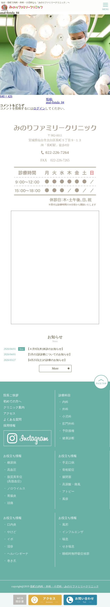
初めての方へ (12, 401)
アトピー (68, 491)
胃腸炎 (11, 495)
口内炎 (11, 524)
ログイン (39, 108)
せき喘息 (68, 546)
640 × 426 (6, 96)
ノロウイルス (16, 488)
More (55, 368)
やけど (11, 531)
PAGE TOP (101, 383)
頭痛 (10, 503)
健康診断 (68, 438)
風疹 (65, 498)
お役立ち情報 (12, 456)
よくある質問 (12, 419)
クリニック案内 (14, 407)
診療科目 (64, 395)
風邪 (65, 524)
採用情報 (9, 425)
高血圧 (11, 469)
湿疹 (10, 546)
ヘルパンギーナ (17, 553)
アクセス (9, 413)
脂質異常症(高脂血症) (14, 479)
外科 (65, 409)
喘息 (65, 539)
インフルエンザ (72, 531)
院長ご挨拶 (10, 395)
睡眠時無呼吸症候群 (75, 553)
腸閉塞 (66, 476)
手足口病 (68, 462)
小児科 (66, 416)
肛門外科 (68, 423)
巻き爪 (11, 560)
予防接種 (68, 430)
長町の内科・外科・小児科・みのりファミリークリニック (64, 586)
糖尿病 (11, 462)
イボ (10, 539)
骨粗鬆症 (68, 469)
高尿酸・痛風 (71, 484)
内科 (65, 401)
